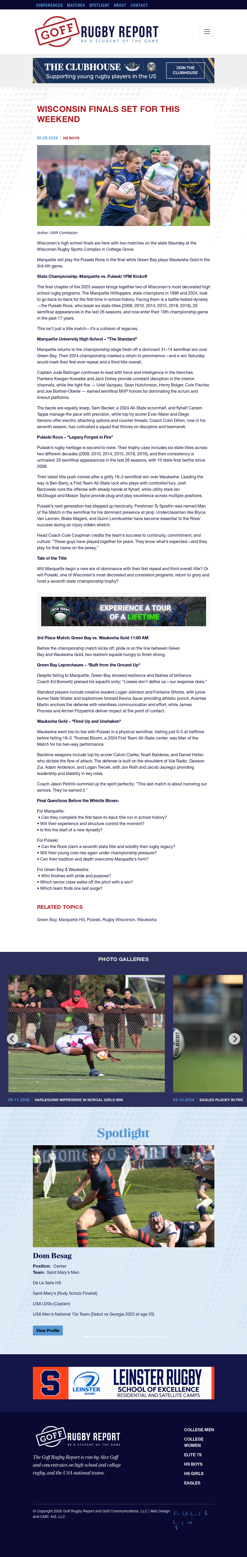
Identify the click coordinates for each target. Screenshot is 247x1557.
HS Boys (71, 138)
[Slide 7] (142, 1337)
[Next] (234, 1039)
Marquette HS (72, 919)
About (120, 5)
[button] (46, 1240)
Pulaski (93, 919)
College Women (193, 1442)
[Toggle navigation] (207, 31)
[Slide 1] (86, 1337)
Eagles (192, 1483)
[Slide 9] (161, 1337)
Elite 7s (193, 1454)
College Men (199, 1429)
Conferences (49, 5)
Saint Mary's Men (63, 1272)
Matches (76, 5)
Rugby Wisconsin (119, 919)
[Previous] (12, 1039)
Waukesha (147, 919)
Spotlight (99, 5)
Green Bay (47, 919)
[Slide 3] (105, 1337)
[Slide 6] (133, 1337)
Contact (139, 5)
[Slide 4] (114, 1337)
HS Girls (193, 1473)
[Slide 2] (95, 1337)
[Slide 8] (152, 1337)
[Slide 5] (124, 1337)
